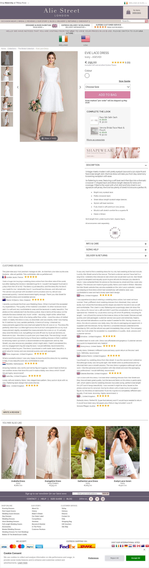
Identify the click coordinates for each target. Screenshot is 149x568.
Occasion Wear (8, 21)
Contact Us (66, 516)
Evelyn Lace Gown (122, 481)
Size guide (56, 499)
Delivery (61, 21)
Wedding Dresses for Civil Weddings (15, 532)
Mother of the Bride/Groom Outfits (14, 534)
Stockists (35, 521)
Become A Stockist (38, 524)
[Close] (79, 33)
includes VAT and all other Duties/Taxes (100, 65)
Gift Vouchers (66, 524)
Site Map (65, 527)
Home (3, 49)
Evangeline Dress (53, 481)
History (34, 511)
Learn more (22, 563)
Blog (52, 21)
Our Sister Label (37, 516)
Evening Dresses (8, 508)
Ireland (63, 45)
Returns (72, 21)
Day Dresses (6, 516)
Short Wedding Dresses (10, 521)
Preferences (93, 558)
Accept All (135, 558)
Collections (12, 49)
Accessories (6, 527)
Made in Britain (37, 513)
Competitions (36, 519)
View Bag (136, 13)
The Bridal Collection (26, 49)
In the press (36, 527)
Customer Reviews (38, 529)
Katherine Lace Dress (88, 481)
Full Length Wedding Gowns (12, 524)
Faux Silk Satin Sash (108, 117)
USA (85, 45)
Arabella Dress (18, 481)
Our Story (42, 21)
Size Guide (124, 81)
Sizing (64, 508)
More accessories (96, 139)
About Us (35, 508)
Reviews (31, 21)
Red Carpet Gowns (9, 511)
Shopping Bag (67, 521)
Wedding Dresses (8, 519)
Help (43, 499)
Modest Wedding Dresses (11, 529)
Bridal (21, 21)
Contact (31, 499)
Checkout (83, 21)
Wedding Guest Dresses (10, 513)
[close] (144, 549)
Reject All (115, 558)
